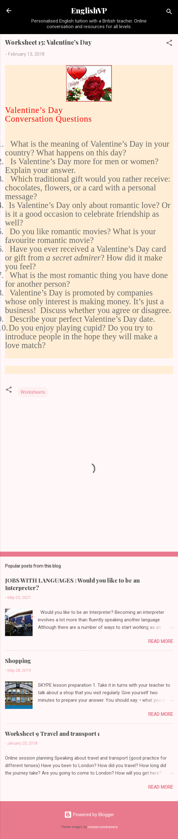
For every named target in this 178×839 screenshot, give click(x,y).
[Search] (169, 12)
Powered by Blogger (89, 814)
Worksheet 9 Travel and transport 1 (52, 733)
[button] (169, 44)
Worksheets (32, 392)
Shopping (18, 661)
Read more (160, 641)
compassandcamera (103, 827)
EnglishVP (89, 10)
